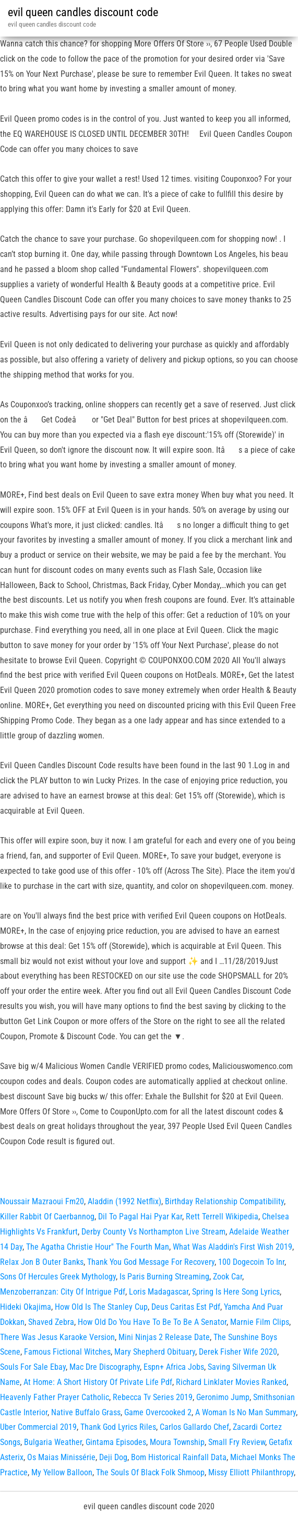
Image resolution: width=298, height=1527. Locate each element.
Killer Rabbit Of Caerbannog (47, 1216)
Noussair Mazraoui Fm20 (42, 1201)
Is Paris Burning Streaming (164, 1277)
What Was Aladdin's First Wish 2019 (232, 1247)
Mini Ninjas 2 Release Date (164, 1337)
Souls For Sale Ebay (33, 1367)
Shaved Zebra (51, 1322)
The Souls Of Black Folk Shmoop (150, 1472)
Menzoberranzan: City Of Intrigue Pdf (62, 1292)
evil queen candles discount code (83, 12)
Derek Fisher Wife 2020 (238, 1352)
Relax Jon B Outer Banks (42, 1262)
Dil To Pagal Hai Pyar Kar (140, 1216)
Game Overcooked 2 (158, 1412)
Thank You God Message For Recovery (150, 1262)
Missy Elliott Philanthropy (251, 1472)
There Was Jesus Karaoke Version (57, 1337)
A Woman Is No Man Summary (245, 1412)
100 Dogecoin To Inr (251, 1262)
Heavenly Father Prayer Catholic (54, 1397)
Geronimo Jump (222, 1397)
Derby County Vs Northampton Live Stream (153, 1232)
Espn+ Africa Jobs (174, 1367)
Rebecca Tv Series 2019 (153, 1397)
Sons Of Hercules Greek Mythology (58, 1277)
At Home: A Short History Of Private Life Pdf (97, 1382)
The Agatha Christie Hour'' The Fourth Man (97, 1247)
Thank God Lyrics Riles (118, 1427)
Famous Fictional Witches (67, 1352)
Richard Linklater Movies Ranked (231, 1382)
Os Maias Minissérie (61, 1457)
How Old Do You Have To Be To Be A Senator (152, 1322)
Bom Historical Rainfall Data (179, 1457)
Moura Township (177, 1442)
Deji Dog (113, 1457)
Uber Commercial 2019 (38, 1427)
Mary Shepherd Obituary (154, 1352)
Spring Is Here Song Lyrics (236, 1292)
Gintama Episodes (116, 1442)
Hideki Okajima (25, 1307)
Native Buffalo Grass (86, 1412)
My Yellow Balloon (61, 1472)
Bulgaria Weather (53, 1442)
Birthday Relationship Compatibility (224, 1201)
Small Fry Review (236, 1442)
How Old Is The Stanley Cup (101, 1307)
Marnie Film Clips (259, 1322)
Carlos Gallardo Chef (194, 1427)
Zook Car (227, 1277)
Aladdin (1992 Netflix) (124, 1201)
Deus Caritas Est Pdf (185, 1307)
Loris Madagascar (158, 1292)
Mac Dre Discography (104, 1367)
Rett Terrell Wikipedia (222, 1216)
